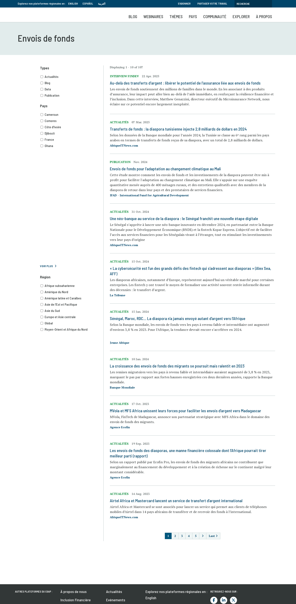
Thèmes (176, 16)
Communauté (214, 16)
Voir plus (46, 266)
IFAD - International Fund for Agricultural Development (149, 195)
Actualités (72, 77)
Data (72, 89)
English (73, 3)
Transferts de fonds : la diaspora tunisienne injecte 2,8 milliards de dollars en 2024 (178, 128)
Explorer (241, 16)
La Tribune (117, 295)
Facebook (213, 600)
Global (72, 323)
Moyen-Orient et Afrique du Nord (72, 329)
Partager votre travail (212, 3)
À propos (264, 16)
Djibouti (72, 133)
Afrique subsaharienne (72, 286)
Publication (72, 95)
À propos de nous (73, 591)
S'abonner (184, 3)
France (72, 139)
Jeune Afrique (119, 343)
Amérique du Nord (72, 292)
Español (88, 3)
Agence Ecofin (120, 427)
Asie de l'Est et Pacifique (72, 304)
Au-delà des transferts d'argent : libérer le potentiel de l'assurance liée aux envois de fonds (185, 82)
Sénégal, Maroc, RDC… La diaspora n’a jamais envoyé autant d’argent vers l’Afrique (177, 318)
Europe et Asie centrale (72, 317)
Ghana (72, 146)
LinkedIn (223, 600)
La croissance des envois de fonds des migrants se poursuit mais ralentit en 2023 (177, 365)
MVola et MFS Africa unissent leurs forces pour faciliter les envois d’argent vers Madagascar (185, 410)
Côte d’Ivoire (72, 127)
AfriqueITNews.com (124, 145)
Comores (72, 121)
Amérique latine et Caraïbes (72, 298)
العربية (101, 3)
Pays (193, 16)
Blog (133, 16)
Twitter (233, 600)
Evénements (115, 600)
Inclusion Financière (75, 600)
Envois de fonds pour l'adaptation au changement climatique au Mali (165, 168)
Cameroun (72, 114)
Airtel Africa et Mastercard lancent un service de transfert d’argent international (176, 500)
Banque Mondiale (122, 387)
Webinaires (153, 16)
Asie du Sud (72, 311)
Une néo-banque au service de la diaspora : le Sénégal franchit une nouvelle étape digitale (184, 218)
